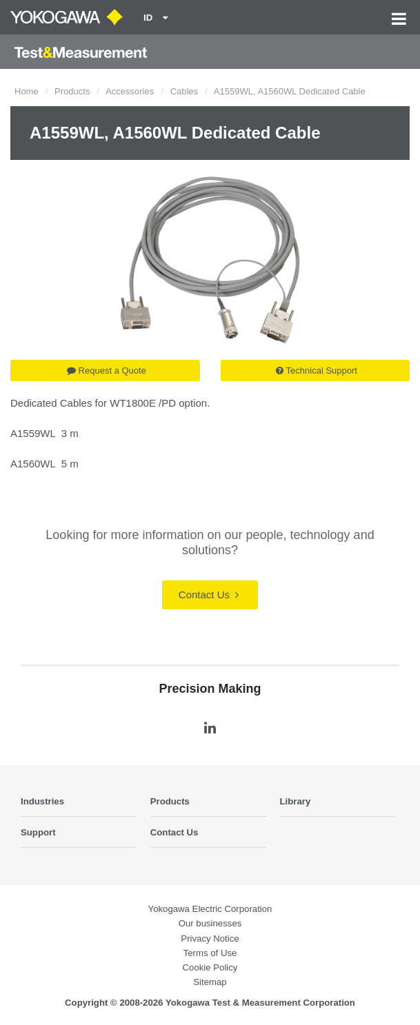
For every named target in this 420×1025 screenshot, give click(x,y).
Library (295, 801)
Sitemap (209, 982)
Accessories (130, 91)
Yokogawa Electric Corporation (210, 909)
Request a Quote (106, 370)
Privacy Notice (210, 938)
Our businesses (210, 923)
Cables (184, 91)
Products (72, 91)
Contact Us (209, 594)
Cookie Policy (210, 967)
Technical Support (316, 370)
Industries (42, 801)
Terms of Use (210, 953)
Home (26, 91)
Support (38, 832)
